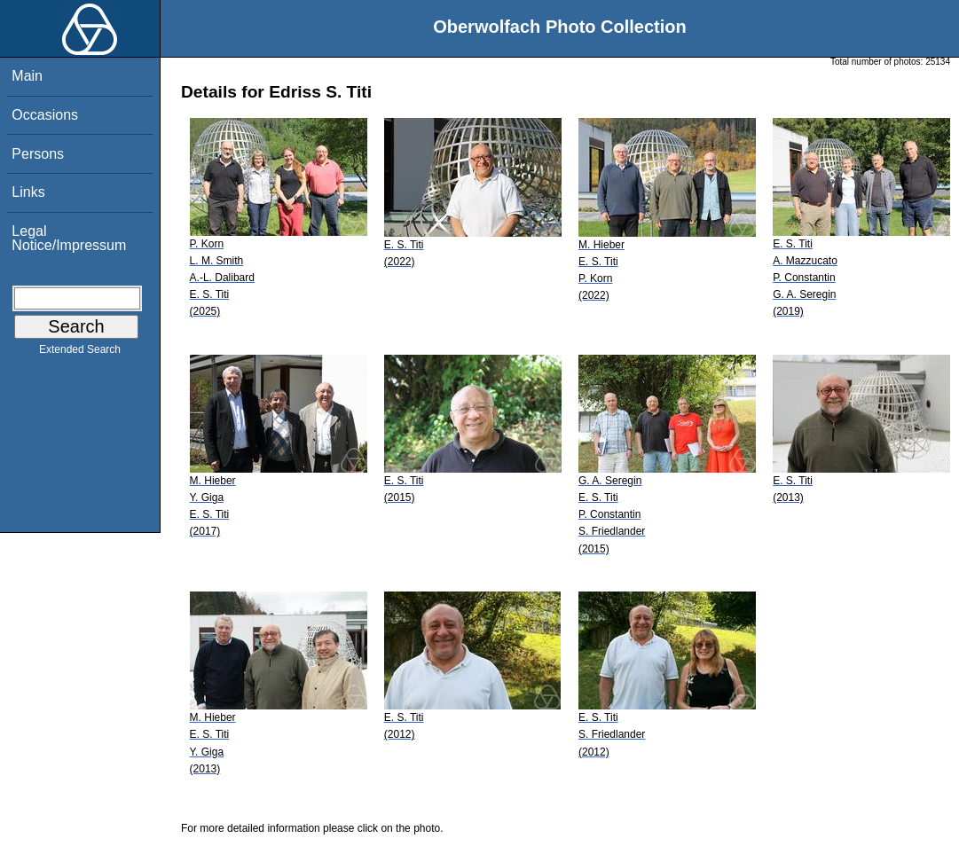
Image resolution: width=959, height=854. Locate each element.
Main (27, 75)
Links (28, 192)
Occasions (45, 114)
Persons (38, 153)
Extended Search (80, 353)
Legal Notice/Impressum (69, 238)
